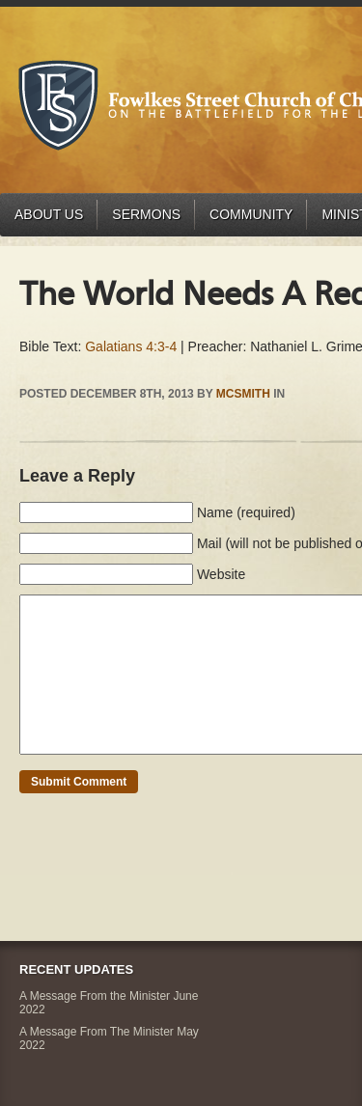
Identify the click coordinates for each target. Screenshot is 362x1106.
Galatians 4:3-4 (131, 346)
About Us (48, 214)
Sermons (146, 214)
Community (250, 214)
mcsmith (243, 394)
